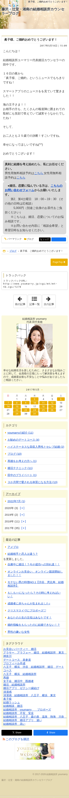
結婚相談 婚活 (13, 705)
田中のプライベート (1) (22, 475)
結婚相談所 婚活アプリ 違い (22, 720)
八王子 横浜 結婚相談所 (19, 674)
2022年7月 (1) (16, 501)
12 (52, 402)
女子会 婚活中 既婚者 (18, 681)
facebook (58, 239)
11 (43, 402)
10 (34, 402)
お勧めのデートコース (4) (23, 439)
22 (17, 409)
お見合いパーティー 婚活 (19, 649)
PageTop (58, 262)
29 (17, 413)
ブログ (30, 239)
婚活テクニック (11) (20, 468)
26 (52, 409)
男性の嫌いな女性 (19, 631)
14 (8, 406)
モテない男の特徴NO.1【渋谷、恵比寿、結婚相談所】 (36, 584)
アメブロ (13, 546)
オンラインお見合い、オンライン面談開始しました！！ (35, 573)
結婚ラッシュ (11, 702)
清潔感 (7, 691)
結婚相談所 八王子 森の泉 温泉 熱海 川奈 (35, 716)
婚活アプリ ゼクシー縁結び (21, 688)
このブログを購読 (17, 739)
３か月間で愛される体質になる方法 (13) (33, 482)
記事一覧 (34, 304)
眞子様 (7, 698)
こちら (39, 173)
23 (25, 409)
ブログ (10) (15, 453)
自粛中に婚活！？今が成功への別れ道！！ (34, 564)
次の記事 (50, 300)
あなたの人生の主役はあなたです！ (30, 617)
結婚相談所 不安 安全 (18, 713)
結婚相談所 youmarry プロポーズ (27, 709)
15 (17, 406)
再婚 (6, 677)
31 (34, 413)
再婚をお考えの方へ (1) (22, 461)
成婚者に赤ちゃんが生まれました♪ (29, 603)
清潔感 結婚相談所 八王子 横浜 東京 (29, 695)
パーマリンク (14, 239)
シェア (46, 239)
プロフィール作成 (14, 663)
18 (43, 406)
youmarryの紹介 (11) (20, 432)
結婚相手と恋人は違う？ (23, 553)
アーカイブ (13, 494)
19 (52, 406)
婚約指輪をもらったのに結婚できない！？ (34, 624)
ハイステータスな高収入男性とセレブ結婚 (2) (36, 446)
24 (34, 409)
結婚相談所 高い (14, 723)
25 (43, 409)
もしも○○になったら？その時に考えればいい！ (34, 594)
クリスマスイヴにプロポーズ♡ (27, 610)
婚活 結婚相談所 (14, 684)
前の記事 (21, 300)
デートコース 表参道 (17, 659)
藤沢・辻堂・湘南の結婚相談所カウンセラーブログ (32, 11)
